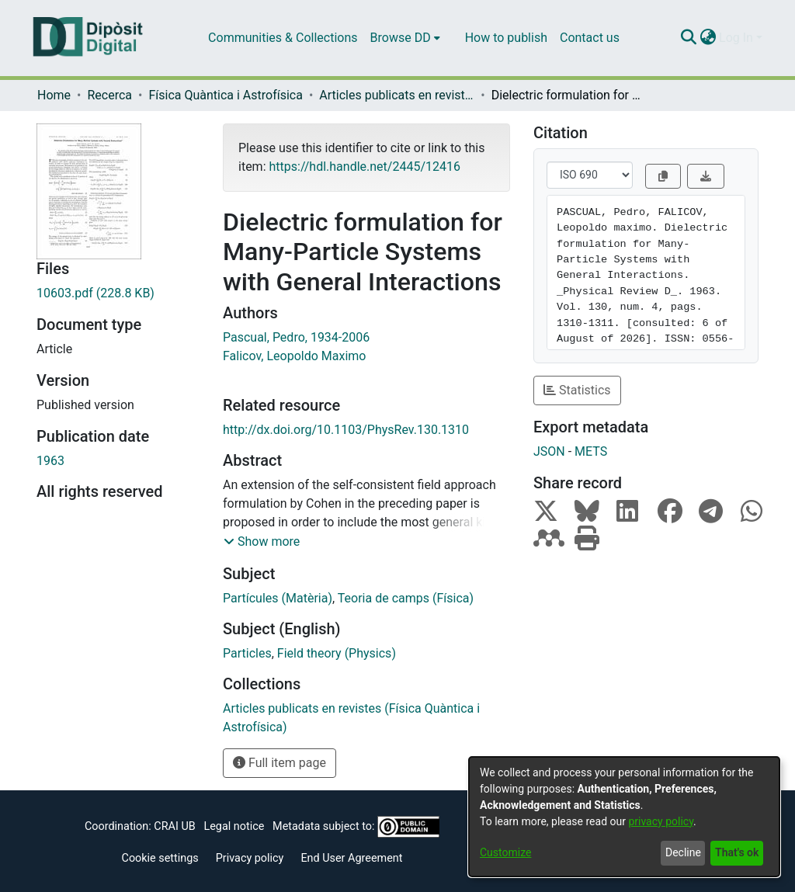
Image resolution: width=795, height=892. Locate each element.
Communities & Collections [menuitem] (282, 37)
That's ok (737, 852)
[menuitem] (405, 38)
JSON (549, 451)
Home (54, 95)
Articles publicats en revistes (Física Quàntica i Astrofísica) (396, 95)
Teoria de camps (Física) (406, 598)
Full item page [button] (279, 762)
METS (591, 451)
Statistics (577, 390)
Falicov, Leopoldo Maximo (294, 356)
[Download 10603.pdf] (118, 293)
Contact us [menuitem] (590, 37)
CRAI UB (174, 826)
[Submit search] (688, 38)
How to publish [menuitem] (506, 37)
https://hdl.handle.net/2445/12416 (364, 166)
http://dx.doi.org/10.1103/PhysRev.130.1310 (346, 429)
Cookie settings (160, 858)
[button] (261, 542)
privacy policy (660, 821)
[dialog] (624, 816)
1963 (50, 460)
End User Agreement (351, 858)
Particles (247, 653)
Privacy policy (250, 858)
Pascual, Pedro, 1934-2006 (296, 337)
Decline (683, 852)
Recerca (109, 95)
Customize (505, 852)
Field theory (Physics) (336, 653)
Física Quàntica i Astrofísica (225, 95)
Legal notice (233, 826)
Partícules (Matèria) (277, 598)
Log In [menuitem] (736, 37)
